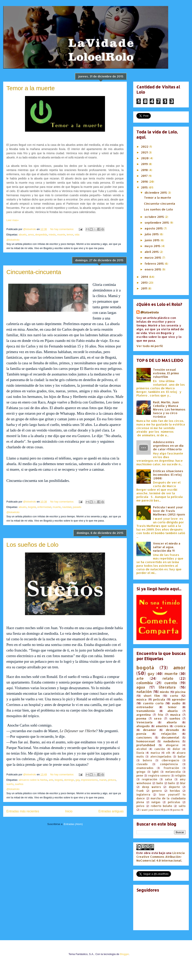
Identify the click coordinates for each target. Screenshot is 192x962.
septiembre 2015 (157, 222)
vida (77, 234)
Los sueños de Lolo (32, 544)
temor (70, 234)
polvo (140, 806)
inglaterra (143, 794)
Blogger (124, 954)
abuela (172, 722)
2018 (145, 170)
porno (176, 809)
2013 (144, 282)
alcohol (141, 749)
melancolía (173, 771)
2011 (144, 288)
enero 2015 (153, 269)
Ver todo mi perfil (149, 346)
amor (31, 234)
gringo (140, 771)
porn (166, 809)
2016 (145, 181)
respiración (149, 779)
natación (144, 691)
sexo (158, 718)
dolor (176, 749)
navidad (66, 507)
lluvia (140, 752)
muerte (61, 234)
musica (175, 715)
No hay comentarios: (62, 229)
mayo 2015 (153, 246)
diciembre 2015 (156, 192)
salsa (168, 779)
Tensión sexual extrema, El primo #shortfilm (166, 373)
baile (159, 783)
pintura (112, 779)
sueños (19, 784)
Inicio (68, 811)
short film (152, 696)
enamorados (144, 768)
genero (157, 790)
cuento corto (153, 703)
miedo (52, 234)
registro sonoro (159, 775)
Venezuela (144, 722)
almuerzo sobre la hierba (33, 779)
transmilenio (145, 711)
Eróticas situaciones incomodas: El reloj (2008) (168, 474)
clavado (142, 764)
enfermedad (44, 507)
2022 (145, 146)
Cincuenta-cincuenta (33, 272)
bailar (182, 756)
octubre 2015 (155, 217)
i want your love (150, 809)
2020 (145, 158)
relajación (168, 734)
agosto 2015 (154, 228)
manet (102, 779)
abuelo (22, 234)
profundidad (145, 745)
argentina (143, 715)
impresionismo (89, 779)
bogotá (32, 507)
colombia (144, 682)
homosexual (145, 741)
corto (174, 696)
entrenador (144, 707)
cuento (170, 682)
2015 (145, 187)
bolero (147, 760)
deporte (174, 787)
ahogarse (172, 745)
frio (160, 715)
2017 (144, 176)
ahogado (143, 726)
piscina (180, 692)
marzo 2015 (153, 257)
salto (182, 806)
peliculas (174, 802)
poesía (141, 734)
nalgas (155, 802)
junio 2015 (152, 240)
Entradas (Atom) (73, 824)
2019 (145, 164)
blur (183, 783)
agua (140, 687)
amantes (162, 726)
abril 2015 (152, 252)
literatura (167, 687)
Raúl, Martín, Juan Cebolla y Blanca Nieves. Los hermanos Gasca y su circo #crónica (169, 409)
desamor (149, 730)
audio (176, 703)
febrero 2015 (155, 263)
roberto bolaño (161, 806)
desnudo (172, 730)
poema (141, 718)
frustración (171, 768)
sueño (9, 784)
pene (139, 775)
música (141, 699)
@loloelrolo (149, 312)
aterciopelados (160, 756)
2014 (145, 277)
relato (167, 678)
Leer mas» (12, 220)
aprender (179, 699)
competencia (169, 764)
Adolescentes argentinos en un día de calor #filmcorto (168, 445)
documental (170, 737)
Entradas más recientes (22, 811)
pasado (77, 507)
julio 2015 (152, 234)
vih (168, 752)
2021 (145, 152)
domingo (69, 779)
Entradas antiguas (111, 811)
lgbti (155, 771)
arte (51, 779)
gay (78, 779)
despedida (41, 234)
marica (155, 752)
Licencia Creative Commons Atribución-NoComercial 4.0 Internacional (160, 856)
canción (159, 749)
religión (180, 775)
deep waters (151, 787)
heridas (175, 790)
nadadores (171, 741)
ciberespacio (170, 760)
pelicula (159, 699)
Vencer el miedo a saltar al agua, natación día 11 (166, 547)
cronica (180, 726)
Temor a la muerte (30, 88)
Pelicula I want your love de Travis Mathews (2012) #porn (169, 510)
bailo (171, 783)
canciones (144, 737)
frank (140, 790)
